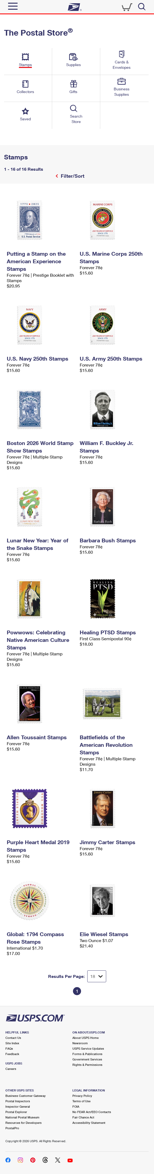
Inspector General (17, 1106)
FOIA (75, 1106)
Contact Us (13, 1037)
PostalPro (12, 1128)
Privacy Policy (82, 1095)
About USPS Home (85, 1037)
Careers (10, 1068)
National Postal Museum (22, 1117)
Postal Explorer (16, 1112)
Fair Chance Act (83, 1117)
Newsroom (80, 1043)
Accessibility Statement (88, 1122)
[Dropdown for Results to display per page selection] (96, 976)
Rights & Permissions (87, 1064)
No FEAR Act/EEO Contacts (91, 1112)
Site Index (12, 1043)
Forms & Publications (87, 1054)
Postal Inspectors (17, 1101)
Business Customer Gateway (25, 1095)
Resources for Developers (23, 1122)
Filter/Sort (71, 176)
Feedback (12, 1054)
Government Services (87, 1059)
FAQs (9, 1048)
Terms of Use (81, 1101)
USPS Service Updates (88, 1048)
